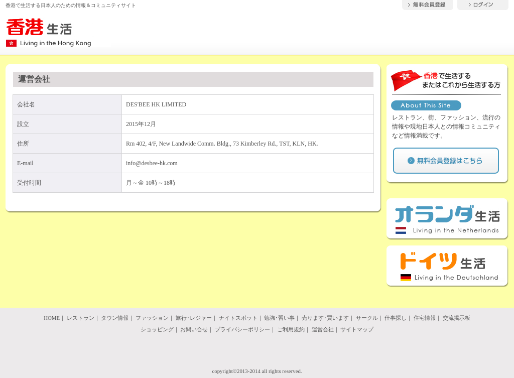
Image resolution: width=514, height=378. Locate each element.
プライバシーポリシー (242, 329)
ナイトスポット (238, 318)
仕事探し (395, 318)
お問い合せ (194, 329)
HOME (52, 318)
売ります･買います (325, 318)
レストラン (80, 318)
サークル (367, 318)
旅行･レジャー (194, 318)
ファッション (152, 318)
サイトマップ (356, 329)
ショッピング (157, 329)
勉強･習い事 (279, 318)
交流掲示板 (456, 318)
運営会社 (323, 329)
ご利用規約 (291, 329)
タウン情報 (114, 318)
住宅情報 (425, 318)
